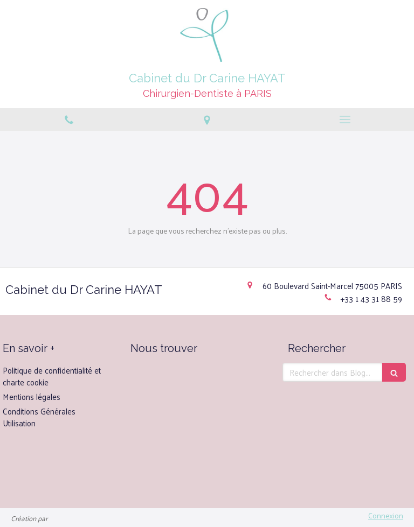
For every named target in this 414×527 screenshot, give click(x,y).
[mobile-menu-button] (345, 119)
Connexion (385, 515)
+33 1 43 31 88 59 (371, 298)
